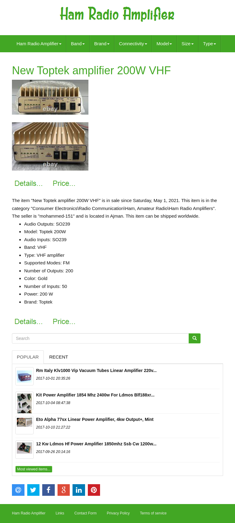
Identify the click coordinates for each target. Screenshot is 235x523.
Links (60, 513)
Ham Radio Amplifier (39, 43)
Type (209, 43)
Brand (102, 43)
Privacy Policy (118, 513)
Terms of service (153, 513)
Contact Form (85, 513)
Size (187, 43)
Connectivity (133, 43)
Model (164, 43)
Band (78, 43)
